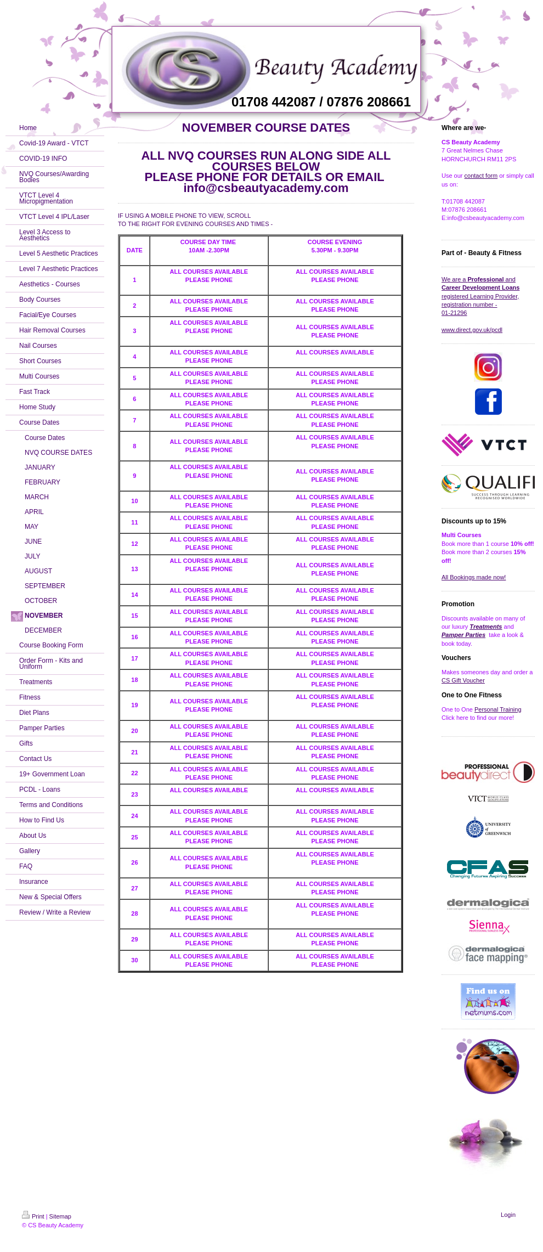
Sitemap (60, 1216)
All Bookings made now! (474, 577)
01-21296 (454, 312)
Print (33, 1216)
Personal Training (498, 709)
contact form (481, 175)
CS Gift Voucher (463, 680)
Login (508, 1214)
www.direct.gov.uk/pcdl (472, 329)
